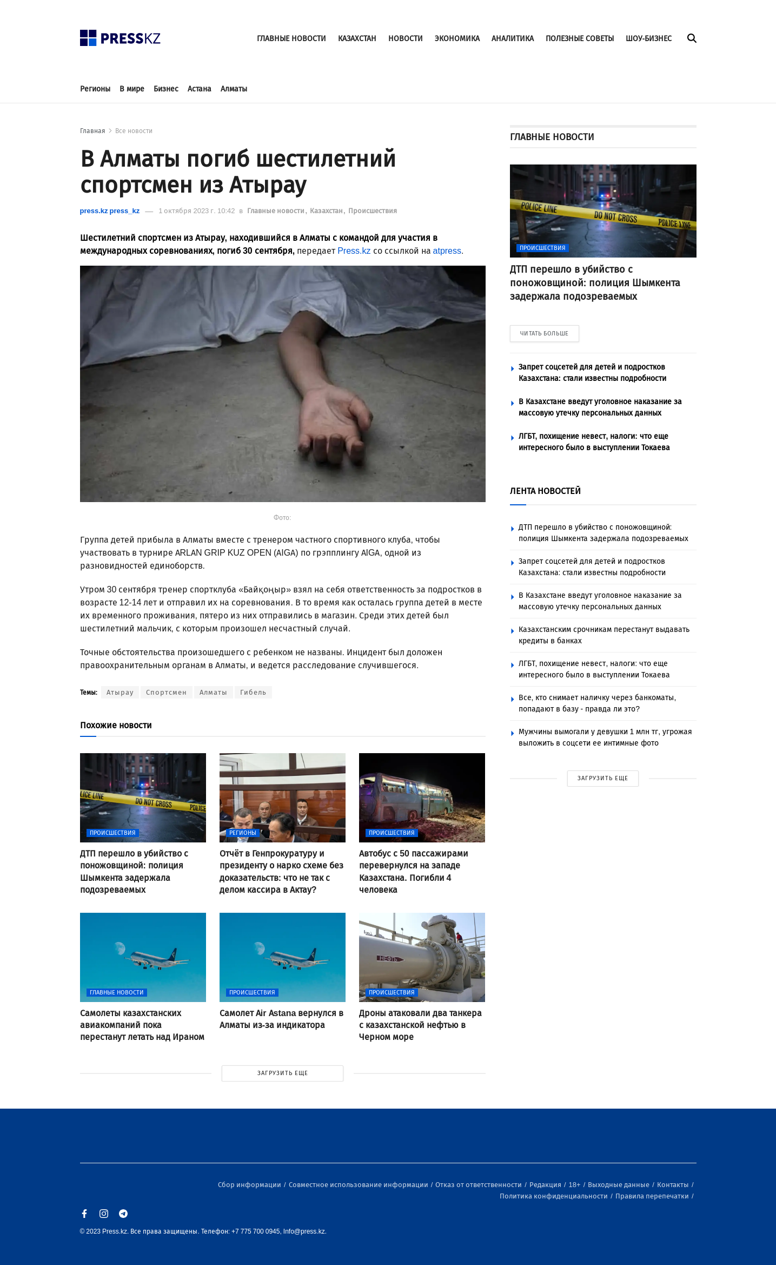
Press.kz (353, 251)
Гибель (253, 692)
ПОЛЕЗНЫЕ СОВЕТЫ (580, 38)
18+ (575, 1185)
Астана (199, 89)
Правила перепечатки (653, 1196)
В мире (132, 89)
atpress (447, 251)
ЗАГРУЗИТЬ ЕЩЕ (282, 1073)
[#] (120, 35)
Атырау (120, 692)
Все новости (133, 131)
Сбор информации (250, 1185)
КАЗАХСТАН (357, 38)
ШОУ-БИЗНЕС (649, 38)
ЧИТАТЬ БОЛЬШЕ (544, 333)
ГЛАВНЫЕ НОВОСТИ (291, 38)
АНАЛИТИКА (513, 38)
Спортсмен (166, 692)
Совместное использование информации (359, 1185)
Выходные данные (619, 1185)
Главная (92, 131)
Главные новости (276, 211)
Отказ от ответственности (479, 1185)
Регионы (95, 89)
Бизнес (166, 89)
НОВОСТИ (405, 38)
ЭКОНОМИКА (457, 38)
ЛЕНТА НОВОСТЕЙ (545, 491)
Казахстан (327, 211)
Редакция (546, 1185)
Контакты (674, 1185)
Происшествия (372, 211)
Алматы (234, 89)
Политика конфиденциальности (554, 1196)
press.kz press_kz (110, 211)
